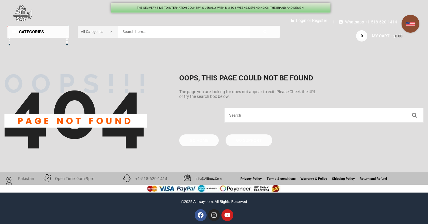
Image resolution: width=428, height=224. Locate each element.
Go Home (199, 140)
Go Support (249, 140)
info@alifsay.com (209, 179)
